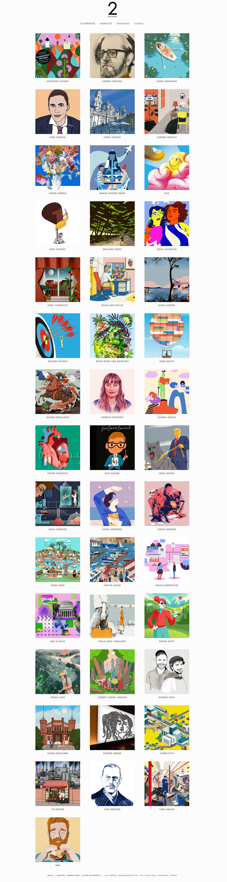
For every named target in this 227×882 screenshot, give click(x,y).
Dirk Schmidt (58, 249)
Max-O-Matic (58, 641)
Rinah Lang (58, 697)
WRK (57, 865)
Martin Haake (112, 585)
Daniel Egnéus (58, 193)
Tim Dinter (57, 809)
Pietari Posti (166, 641)
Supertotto (167, 753)
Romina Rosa (167, 697)
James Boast (166, 361)
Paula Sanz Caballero (112, 641)
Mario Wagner (167, 529)
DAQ (166, 193)
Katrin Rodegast (57, 473)
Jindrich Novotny (112, 417)
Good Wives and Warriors (112, 361)
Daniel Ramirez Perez (112, 193)
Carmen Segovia (167, 137)
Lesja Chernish (58, 529)
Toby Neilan (166, 809)
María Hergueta (112, 529)
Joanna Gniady (166, 417)
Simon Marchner (57, 753)
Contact (139, 23)
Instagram (123, 23)
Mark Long (58, 585)
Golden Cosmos (58, 361)
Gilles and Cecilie (112, 305)
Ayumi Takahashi (167, 81)
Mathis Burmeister (166, 585)
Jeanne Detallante (57, 417)
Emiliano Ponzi (112, 249)
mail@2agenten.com (128, 875)
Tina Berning (112, 809)
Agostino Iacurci (58, 81)
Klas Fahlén (112, 473)
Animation (106, 23)
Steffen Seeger (112, 753)
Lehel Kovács (167, 473)
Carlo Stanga (112, 137)
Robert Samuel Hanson (112, 697)
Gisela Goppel (166, 305)
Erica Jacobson (167, 249)
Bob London (58, 137)
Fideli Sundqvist (58, 305)
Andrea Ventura (112, 81)
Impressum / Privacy (167, 875)
